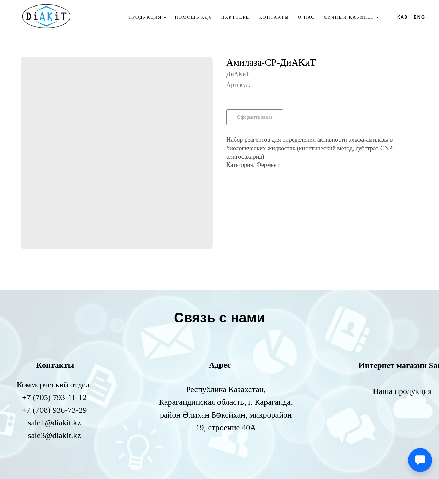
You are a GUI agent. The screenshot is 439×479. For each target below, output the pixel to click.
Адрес (220, 365)
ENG (419, 17)
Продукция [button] (145, 17)
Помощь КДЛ (193, 17)
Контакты (274, 17)
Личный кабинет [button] (349, 17)
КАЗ (402, 17)
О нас (306, 17)
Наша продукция (402, 391)
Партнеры (235, 17)
